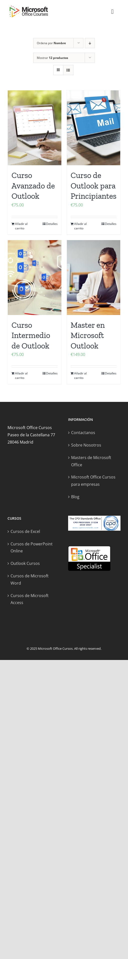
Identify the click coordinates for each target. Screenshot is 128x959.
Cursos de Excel (25, 531)
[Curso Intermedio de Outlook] (34, 277)
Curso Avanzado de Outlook (33, 185)
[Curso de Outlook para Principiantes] (93, 127)
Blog (75, 496)
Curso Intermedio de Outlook (31, 335)
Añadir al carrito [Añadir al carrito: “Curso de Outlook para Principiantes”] (80, 226)
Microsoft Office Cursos (55, 648)
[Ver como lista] (68, 70)
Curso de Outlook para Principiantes (93, 185)
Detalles (52, 224)
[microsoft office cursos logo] (29, 7)
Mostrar (52, 58)
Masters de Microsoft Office (91, 461)
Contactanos (83, 432)
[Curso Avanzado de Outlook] (34, 127)
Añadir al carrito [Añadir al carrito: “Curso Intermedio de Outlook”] (21, 375)
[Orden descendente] (90, 43)
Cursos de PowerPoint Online (32, 547)
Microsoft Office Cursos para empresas (93, 480)
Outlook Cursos (25, 563)
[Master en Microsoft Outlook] (93, 277)
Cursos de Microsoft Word (30, 579)
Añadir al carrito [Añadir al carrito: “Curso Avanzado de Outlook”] (21, 226)
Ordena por (51, 43)
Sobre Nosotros (86, 445)
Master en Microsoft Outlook (88, 335)
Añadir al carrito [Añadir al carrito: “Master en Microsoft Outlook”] (80, 375)
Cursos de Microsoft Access (30, 599)
